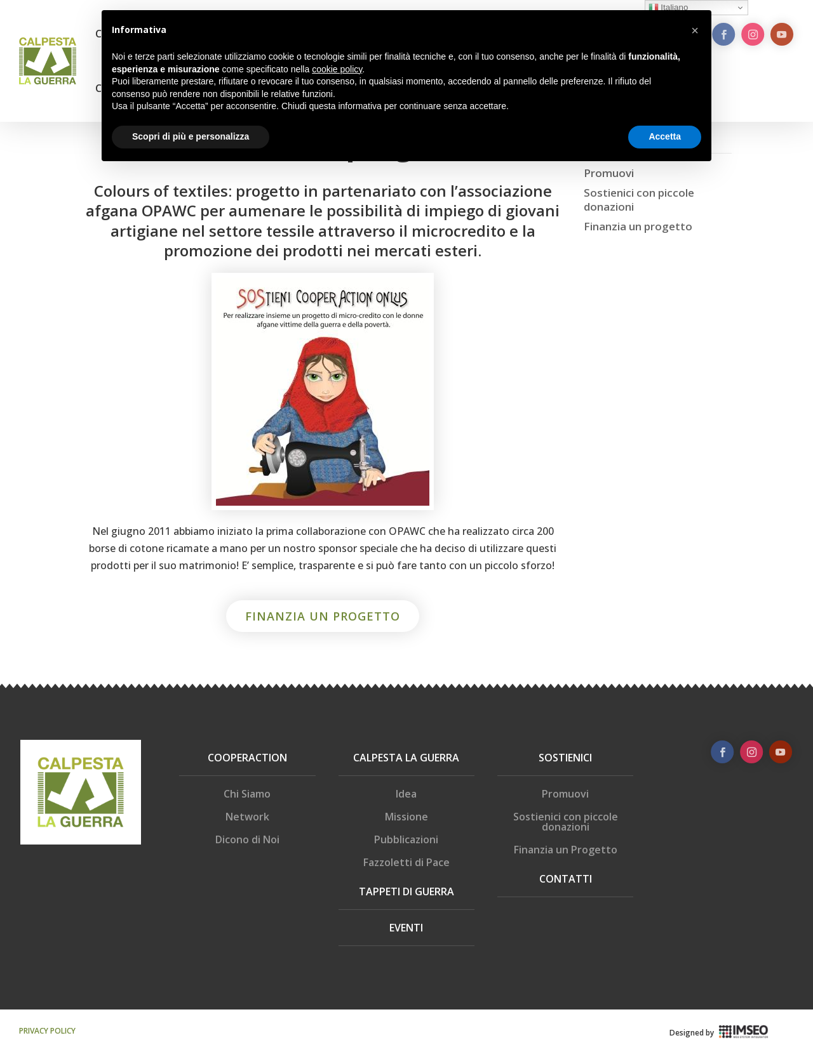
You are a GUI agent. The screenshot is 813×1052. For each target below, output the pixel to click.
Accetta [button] (664, 136)
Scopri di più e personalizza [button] (190, 136)
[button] (695, 30)
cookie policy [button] (337, 69)
